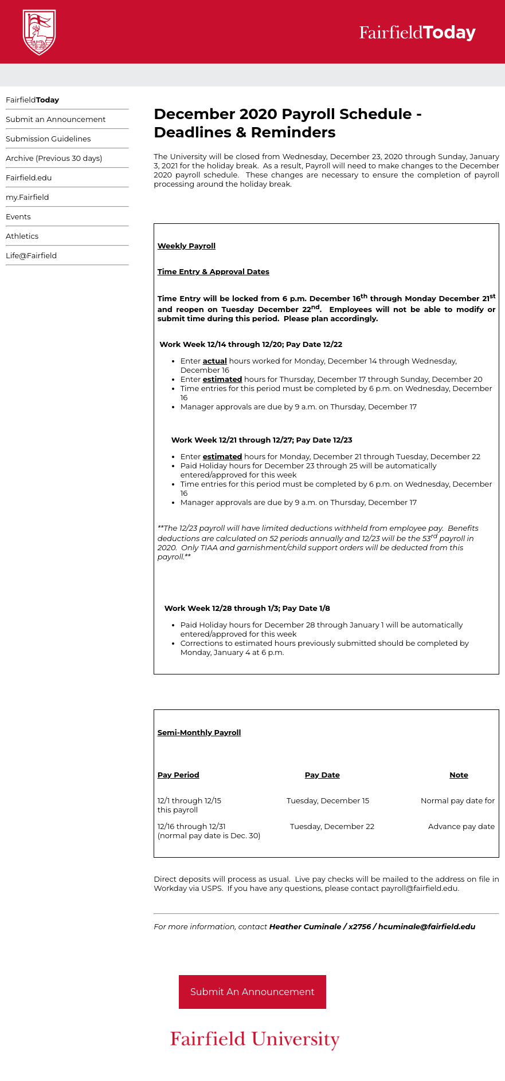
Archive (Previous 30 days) (54, 158)
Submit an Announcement (56, 119)
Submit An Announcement (252, 992)
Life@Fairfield (31, 255)
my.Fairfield (27, 197)
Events (18, 216)
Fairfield (32, 99)
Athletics (22, 235)
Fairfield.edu (29, 177)
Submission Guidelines (48, 138)
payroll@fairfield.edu (419, 888)
